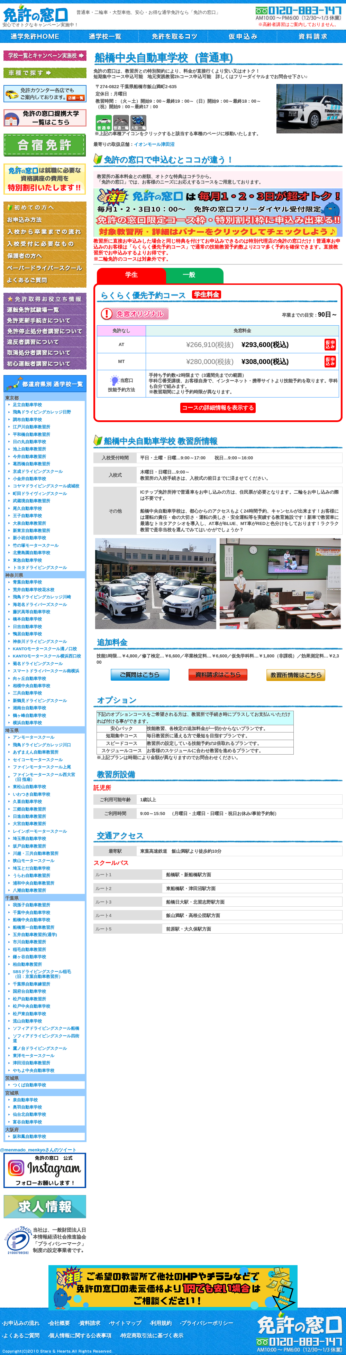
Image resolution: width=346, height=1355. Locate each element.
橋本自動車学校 (27, 619)
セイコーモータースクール (38, 759)
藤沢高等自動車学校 (31, 611)
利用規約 (161, 1323)
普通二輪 (121, 123)
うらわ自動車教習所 (31, 875)
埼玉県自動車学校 (29, 838)
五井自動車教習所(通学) (35, 934)
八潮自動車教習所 (29, 890)
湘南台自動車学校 (29, 707)
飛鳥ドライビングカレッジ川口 (42, 744)
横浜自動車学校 (27, 722)
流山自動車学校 (27, 1021)
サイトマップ (125, 1323)
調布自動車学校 (27, 419)
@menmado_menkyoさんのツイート (38, 1149)
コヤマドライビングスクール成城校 (46, 486)
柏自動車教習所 (27, 964)
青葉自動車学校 (27, 582)
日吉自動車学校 (27, 626)
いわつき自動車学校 (31, 794)
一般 (189, 274)
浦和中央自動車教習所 (33, 883)
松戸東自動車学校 (29, 1013)
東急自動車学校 (27, 560)
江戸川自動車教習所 (31, 426)
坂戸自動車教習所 (29, 846)
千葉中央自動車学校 (31, 912)
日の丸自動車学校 (29, 441)
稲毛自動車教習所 (29, 949)
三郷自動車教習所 (29, 809)
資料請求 (90, 1323)
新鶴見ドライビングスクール (40, 700)
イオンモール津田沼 (154, 144)
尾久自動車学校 (27, 508)
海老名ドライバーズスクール (40, 604)
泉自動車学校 (25, 1099)
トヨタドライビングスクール (40, 567)
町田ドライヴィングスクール (40, 493)
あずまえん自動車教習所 (35, 752)
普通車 (103, 123)
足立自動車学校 (27, 404)
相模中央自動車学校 (31, 685)
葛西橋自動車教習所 (31, 463)
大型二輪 (138, 123)
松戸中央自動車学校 (31, 1006)
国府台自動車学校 (29, 991)
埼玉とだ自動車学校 (31, 868)
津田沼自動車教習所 (31, 1062)
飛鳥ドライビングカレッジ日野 (42, 412)
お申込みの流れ (21, 1323)
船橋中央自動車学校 (31, 919)
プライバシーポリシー (207, 1323)
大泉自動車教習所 (29, 523)
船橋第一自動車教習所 (33, 927)
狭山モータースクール (33, 860)
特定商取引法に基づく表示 (152, 1335)
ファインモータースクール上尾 (42, 767)
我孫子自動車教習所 (31, 905)
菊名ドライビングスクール (38, 663)
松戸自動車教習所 (29, 999)
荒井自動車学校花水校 (33, 589)
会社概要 (59, 1323)
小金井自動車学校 (29, 478)
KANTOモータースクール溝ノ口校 (45, 648)
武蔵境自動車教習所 (31, 500)
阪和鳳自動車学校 (29, 1136)
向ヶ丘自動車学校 (29, 678)
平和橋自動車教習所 (31, 434)
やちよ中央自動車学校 (33, 1070)
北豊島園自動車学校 (31, 552)
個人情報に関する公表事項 (80, 1335)
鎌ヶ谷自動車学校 (29, 956)
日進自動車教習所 (29, 816)
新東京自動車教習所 (31, 530)
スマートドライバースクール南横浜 (46, 671)
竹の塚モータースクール (35, 545)
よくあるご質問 (21, 1335)
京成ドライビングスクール (38, 471)
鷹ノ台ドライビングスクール (40, 1048)
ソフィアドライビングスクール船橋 (46, 1028)
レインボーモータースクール (40, 831)
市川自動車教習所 (29, 942)
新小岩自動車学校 (29, 537)
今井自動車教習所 (29, 456)
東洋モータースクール (33, 1055)
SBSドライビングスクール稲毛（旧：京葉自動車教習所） (42, 974)
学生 (131, 274)
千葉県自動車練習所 (31, 984)
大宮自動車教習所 (29, 823)
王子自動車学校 (27, 515)
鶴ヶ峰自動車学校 (29, 715)
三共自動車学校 (27, 693)
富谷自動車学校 (27, 1122)
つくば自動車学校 (29, 1085)
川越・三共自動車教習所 (35, 853)
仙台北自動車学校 (29, 1114)
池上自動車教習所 (29, 449)
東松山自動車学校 (29, 786)
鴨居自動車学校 (27, 634)
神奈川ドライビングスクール (40, 641)
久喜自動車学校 (27, 801)
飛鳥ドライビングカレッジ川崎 (42, 597)
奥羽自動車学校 (27, 1107)
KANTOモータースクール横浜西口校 (47, 656)
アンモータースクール (33, 737)
